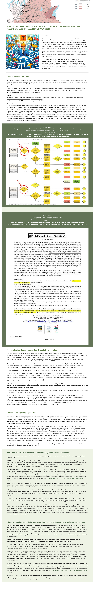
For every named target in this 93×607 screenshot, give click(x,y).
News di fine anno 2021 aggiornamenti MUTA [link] (10, 103)
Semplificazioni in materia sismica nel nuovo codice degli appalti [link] (9, 76)
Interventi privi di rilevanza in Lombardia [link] (10, 172)
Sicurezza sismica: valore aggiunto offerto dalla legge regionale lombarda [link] (10, 271)
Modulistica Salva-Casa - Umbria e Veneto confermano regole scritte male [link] (10, 63)
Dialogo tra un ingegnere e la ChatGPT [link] (8, 84)
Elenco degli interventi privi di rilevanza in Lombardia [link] (10, 125)
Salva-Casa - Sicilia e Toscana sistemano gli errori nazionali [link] (10, 49)
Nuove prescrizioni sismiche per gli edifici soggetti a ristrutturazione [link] (10, 24)
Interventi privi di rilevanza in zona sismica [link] (9, 189)
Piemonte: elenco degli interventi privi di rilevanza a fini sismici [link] (10, 132)
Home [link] (4, 15)
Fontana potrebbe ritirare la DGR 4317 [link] (9, 115)
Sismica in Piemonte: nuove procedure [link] (9, 98)
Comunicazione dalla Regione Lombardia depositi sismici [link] (10, 109)
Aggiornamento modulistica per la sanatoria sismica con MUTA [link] (10, 32)
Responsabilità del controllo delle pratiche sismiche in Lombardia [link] (10, 326)
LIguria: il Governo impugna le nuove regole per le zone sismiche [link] (9, 208)
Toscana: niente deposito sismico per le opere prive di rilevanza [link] (10, 227)
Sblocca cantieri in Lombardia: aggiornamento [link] (9, 257)
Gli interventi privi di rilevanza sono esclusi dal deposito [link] (10, 147)
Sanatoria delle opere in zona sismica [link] (10, 222)
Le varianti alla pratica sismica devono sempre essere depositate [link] (10, 315)
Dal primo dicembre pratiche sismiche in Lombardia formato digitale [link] (9, 307)
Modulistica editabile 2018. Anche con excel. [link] (10, 285)
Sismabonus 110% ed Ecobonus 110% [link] (10, 177)
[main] (56, 27)
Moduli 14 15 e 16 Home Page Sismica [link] (9, 119)
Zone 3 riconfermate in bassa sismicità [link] (10, 238)
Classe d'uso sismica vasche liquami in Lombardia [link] (9, 201)
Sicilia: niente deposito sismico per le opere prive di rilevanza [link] (10, 182)
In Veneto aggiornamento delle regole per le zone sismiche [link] (10, 139)
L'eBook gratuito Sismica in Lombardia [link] (9, 345)
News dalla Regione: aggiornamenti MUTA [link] (10, 70)
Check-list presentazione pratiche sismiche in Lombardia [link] (10, 333)
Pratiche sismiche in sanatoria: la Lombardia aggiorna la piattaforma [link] (10, 41)
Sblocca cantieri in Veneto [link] (9, 233)
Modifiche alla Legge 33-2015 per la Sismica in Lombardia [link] (10, 244)
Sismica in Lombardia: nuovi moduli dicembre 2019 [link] (10, 251)
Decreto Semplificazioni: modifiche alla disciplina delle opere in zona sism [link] (10, 155)
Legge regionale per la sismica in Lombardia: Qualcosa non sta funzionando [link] (10, 292)
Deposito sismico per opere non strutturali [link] (10, 320)
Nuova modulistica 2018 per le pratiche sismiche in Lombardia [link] (10, 299)
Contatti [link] (5, 353)
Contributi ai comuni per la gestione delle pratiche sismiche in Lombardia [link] (9, 165)
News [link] (4, 18)
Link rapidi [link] (6, 341)
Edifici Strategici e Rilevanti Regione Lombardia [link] (9, 264)
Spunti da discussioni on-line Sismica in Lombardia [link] (10, 349)
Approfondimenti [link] (7, 338)
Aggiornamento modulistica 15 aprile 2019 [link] (10, 279)
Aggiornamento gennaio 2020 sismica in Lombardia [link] (10, 216)
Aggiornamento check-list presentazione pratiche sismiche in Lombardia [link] (10, 91)
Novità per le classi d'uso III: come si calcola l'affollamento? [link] (10, 55)
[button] (91, 2)
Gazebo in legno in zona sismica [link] (9, 195)
